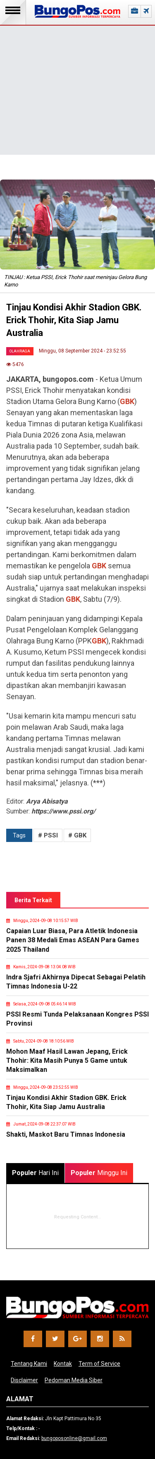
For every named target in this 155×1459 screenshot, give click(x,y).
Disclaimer (24, 1380)
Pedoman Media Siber (74, 1380)
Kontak (63, 1363)
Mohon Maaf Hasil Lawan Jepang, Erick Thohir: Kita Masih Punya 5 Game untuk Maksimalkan (67, 1061)
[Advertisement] (77, 77)
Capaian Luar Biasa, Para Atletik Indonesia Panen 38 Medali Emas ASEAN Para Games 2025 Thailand (72, 940)
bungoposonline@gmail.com (74, 1438)
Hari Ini (35, 1173)
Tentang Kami (29, 1363)
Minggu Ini (99, 1173)
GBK (127, 401)
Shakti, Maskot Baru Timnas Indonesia (65, 1134)
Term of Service (99, 1363)
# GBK (77, 835)
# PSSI (48, 835)
